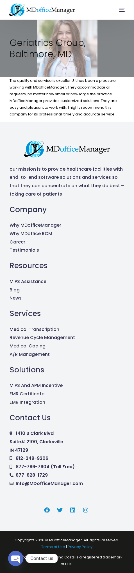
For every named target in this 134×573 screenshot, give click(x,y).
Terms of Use (53, 546)
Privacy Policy (80, 546)
